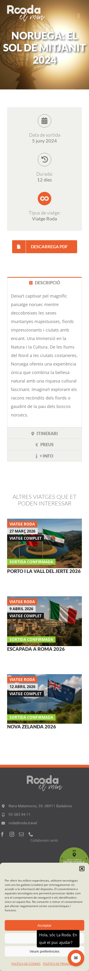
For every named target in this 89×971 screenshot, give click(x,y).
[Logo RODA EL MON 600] (26, 7)
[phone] (30, 834)
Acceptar (44, 925)
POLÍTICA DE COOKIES (26, 964)
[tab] (44, 282)
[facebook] (2, 834)
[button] (82, 868)
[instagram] (11, 834)
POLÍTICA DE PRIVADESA (59, 964)
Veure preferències (45, 951)
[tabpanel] (44, 358)
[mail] (21, 834)
